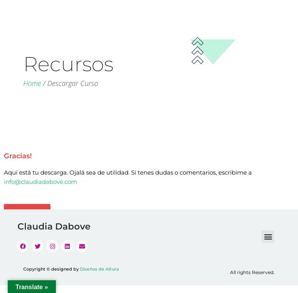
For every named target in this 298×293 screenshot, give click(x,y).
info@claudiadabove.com (40, 181)
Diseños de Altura (99, 269)
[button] (268, 236)
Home (32, 83)
